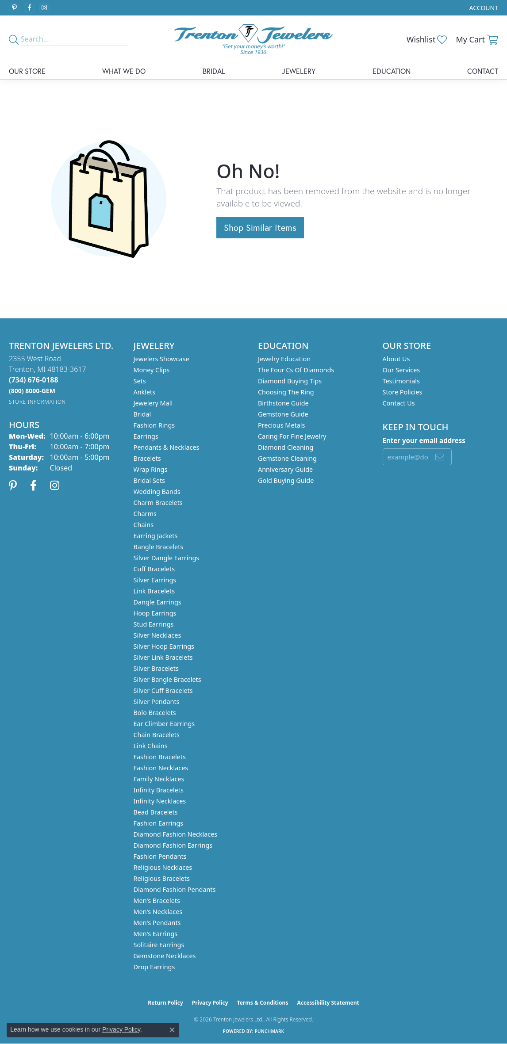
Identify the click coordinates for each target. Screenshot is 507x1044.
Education (392, 71)
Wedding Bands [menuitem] (157, 491)
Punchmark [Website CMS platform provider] (269, 1031)
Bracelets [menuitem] (147, 458)
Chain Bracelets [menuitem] (157, 734)
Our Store (27, 71)
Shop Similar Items (260, 227)
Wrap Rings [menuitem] (151, 469)
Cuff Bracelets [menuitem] (154, 569)
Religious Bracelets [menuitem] (162, 878)
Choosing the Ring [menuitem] (286, 392)
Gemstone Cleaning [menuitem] (287, 458)
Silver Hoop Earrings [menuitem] (164, 646)
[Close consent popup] (172, 1030)
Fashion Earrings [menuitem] (159, 823)
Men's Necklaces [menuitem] (158, 911)
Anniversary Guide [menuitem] (285, 469)
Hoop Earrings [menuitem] (155, 613)
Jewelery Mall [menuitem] (153, 403)
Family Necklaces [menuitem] (159, 779)
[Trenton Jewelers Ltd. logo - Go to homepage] (253, 39)
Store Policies (402, 392)
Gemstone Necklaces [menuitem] (165, 956)
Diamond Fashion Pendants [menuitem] (175, 889)
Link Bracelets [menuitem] (154, 591)
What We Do (124, 71)
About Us (396, 359)
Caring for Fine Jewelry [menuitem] (292, 436)
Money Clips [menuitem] (152, 370)
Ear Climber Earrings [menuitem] (164, 723)
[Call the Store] (33, 380)
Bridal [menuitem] (142, 414)
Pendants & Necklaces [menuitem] (167, 447)
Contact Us (399, 403)
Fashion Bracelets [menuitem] (160, 757)
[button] (483, 7)
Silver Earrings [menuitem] (155, 580)
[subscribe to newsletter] (439, 457)
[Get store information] (37, 401)
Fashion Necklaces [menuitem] (161, 768)
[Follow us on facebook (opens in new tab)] (29, 8)
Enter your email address (424, 440)
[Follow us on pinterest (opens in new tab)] (14, 8)
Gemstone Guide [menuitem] (283, 414)
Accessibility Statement (328, 1002)
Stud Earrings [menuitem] (154, 624)
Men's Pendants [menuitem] (157, 922)
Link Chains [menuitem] (151, 746)
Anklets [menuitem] (145, 392)
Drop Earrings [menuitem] (154, 967)
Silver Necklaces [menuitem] (157, 635)
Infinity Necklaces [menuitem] (160, 801)
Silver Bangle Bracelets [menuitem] (167, 679)
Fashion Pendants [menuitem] (160, 856)
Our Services (401, 370)
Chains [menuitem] (144, 524)
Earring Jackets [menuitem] (156, 536)
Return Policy (165, 1002)
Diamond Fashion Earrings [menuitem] (173, 845)
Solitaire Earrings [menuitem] (159, 945)
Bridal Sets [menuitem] (149, 480)
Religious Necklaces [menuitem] (163, 867)
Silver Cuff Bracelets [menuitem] (163, 690)
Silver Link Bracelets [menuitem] (163, 657)
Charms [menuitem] (145, 513)
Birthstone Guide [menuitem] (283, 403)
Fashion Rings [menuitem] (154, 425)
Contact (482, 71)
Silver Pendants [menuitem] (157, 701)
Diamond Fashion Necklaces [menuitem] (176, 834)
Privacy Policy (210, 1002)
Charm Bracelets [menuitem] (158, 502)
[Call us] (32, 390)
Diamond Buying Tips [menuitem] (290, 381)
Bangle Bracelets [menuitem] (159, 547)
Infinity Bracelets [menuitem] (159, 790)
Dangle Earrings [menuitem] (157, 602)
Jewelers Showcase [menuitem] (161, 359)
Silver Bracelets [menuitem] (156, 668)
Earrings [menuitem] (146, 436)
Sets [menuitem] (140, 381)
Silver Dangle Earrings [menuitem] (167, 558)
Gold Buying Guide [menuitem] (286, 480)
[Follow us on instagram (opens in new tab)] (44, 8)
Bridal (214, 71)
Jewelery (298, 71)
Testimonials (401, 381)
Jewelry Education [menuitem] (284, 359)
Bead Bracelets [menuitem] (156, 812)
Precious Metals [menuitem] (281, 425)
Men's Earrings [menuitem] (156, 933)
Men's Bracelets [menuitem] (157, 900)
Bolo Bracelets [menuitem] (155, 712)
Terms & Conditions (262, 1002)
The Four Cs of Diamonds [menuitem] (296, 370)
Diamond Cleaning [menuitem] (285, 447)
